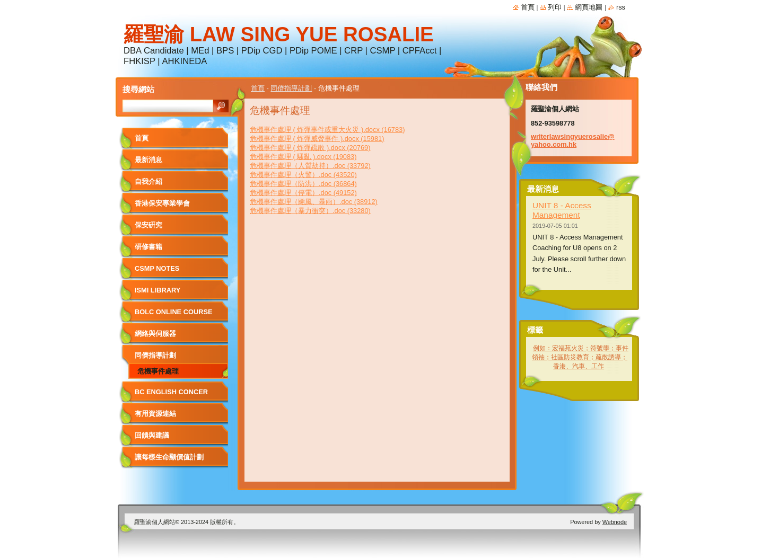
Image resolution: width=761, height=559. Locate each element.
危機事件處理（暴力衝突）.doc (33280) (310, 211)
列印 (555, 7)
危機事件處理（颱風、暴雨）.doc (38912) (314, 202)
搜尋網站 (138, 89)
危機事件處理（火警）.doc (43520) (303, 175)
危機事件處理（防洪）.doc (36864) (303, 184)
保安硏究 (148, 225)
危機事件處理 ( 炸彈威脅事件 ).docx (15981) (317, 139)
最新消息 (148, 160)
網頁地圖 (588, 7)
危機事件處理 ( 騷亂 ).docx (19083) (303, 157)
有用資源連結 (155, 414)
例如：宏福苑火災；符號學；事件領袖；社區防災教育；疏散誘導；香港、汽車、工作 (580, 356)
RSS (620, 7)
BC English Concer (171, 392)
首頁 (258, 88)
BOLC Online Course (173, 312)
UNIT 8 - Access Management (561, 210)
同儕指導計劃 (291, 88)
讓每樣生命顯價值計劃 (169, 457)
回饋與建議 (152, 435)
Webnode (614, 522)
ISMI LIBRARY (157, 290)
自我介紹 (148, 181)
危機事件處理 (158, 371)
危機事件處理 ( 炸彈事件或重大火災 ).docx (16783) (327, 130)
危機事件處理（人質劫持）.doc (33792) (310, 166)
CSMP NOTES (157, 268)
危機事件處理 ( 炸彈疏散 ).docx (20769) (310, 148)
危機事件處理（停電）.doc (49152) (303, 193)
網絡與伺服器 (155, 334)
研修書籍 (148, 247)
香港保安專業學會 (162, 203)
